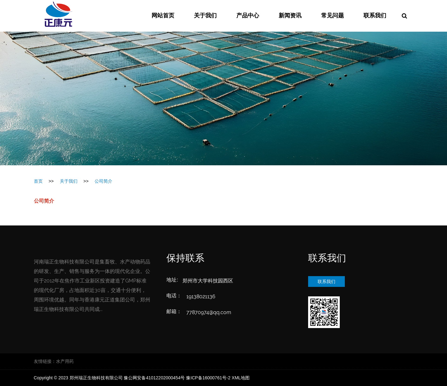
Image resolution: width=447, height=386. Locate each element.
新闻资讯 (290, 16)
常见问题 (332, 16)
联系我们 (374, 16)
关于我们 (205, 16)
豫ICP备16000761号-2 (208, 377)
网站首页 (163, 16)
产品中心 (247, 16)
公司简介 (103, 181)
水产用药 (65, 361)
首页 (38, 181)
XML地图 (241, 377)
